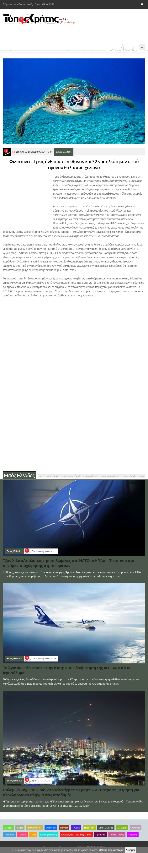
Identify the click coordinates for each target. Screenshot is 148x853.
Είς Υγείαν (122, 827)
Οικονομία (51, 827)
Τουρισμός (9, 834)
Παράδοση (89, 827)
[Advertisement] (70, 34)
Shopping (133, 834)
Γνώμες (76, 827)
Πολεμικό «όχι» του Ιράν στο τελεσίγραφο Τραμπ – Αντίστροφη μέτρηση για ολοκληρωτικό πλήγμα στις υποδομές (71, 792)
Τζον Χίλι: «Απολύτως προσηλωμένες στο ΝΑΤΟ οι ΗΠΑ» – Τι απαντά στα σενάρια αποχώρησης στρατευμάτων (69, 563)
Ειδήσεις (8, 827)
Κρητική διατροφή (48, 834)
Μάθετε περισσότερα (111, 850)
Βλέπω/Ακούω (34, 827)
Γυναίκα (22, 834)
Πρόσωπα (100, 834)
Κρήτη (20, 827)
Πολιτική (64, 827)
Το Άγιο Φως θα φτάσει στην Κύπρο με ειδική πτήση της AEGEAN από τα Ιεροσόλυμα (67, 670)
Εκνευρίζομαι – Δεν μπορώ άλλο (76, 834)
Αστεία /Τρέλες (117, 834)
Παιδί (33, 834)
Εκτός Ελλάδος (63, 152)
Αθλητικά (135, 827)
